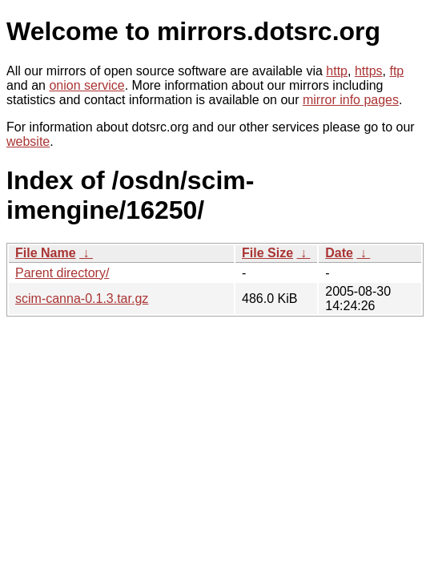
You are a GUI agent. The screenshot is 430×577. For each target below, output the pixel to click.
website (28, 141)
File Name (45, 253)
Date (339, 253)
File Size (267, 253)
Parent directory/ (62, 273)
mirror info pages (351, 100)
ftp (396, 71)
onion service (86, 85)
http (337, 71)
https (369, 71)
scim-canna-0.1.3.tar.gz (81, 298)
